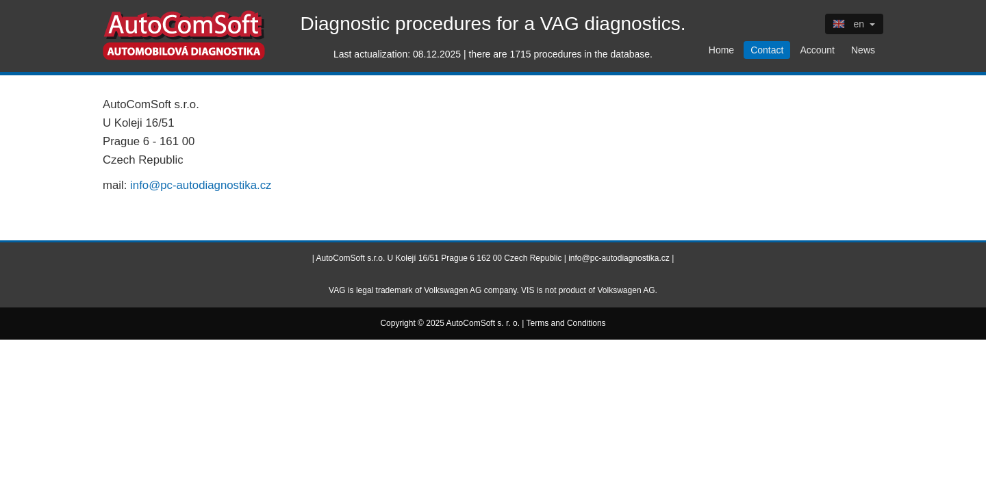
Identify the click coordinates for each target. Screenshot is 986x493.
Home (721, 50)
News (863, 50)
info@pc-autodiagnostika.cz (200, 185)
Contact (766, 50)
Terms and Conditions (566, 323)
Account (817, 50)
